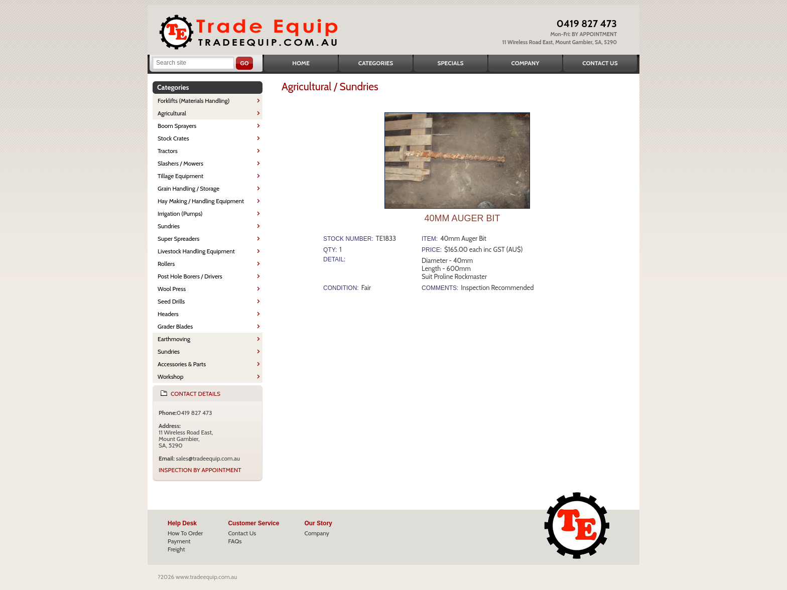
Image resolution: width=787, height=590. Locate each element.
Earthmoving (174, 339)
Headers (168, 314)
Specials (451, 63)
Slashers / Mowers (180, 163)
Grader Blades (175, 326)
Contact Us (599, 63)
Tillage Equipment (180, 176)
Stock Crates (173, 138)
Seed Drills (171, 301)
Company (525, 63)
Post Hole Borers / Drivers (190, 276)
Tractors (168, 151)
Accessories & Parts (182, 364)
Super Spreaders (178, 238)
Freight (176, 549)
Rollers (166, 263)
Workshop (170, 376)
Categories (375, 63)
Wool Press (172, 288)
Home (301, 63)
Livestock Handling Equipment (196, 251)
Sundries (169, 226)
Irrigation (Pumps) (180, 213)
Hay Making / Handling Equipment (201, 201)
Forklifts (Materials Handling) (194, 100)
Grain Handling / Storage (188, 188)
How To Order (185, 533)
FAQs (234, 541)
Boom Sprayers (177, 125)
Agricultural (172, 113)
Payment (179, 541)
